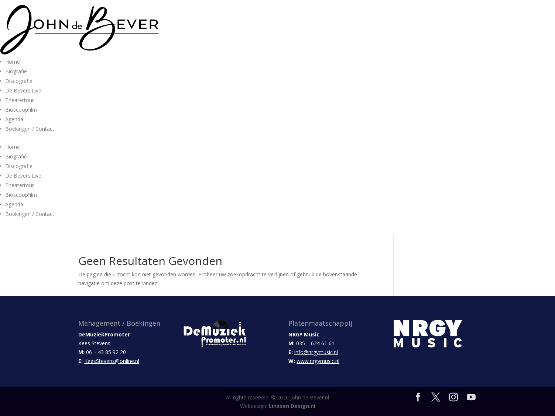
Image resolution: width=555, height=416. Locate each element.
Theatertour (19, 100)
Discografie (18, 80)
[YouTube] (471, 397)
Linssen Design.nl (292, 405)
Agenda (14, 119)
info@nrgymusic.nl (316, 352)
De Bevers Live (23, 90)
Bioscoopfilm (21, 109)
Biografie (16, 71)
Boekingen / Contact (29, 128)
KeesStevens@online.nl (111, 360)
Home (12, 61)
